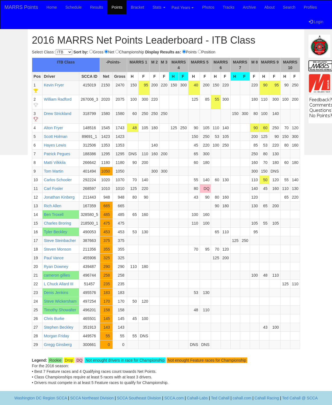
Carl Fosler (53, 188)
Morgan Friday (56, 336)
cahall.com (242, 398)
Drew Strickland (57, 113)
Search (289, 7)
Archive (249, 7)
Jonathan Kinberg (59, 197)
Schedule (73, 7)
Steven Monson (57, 249)
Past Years (183, 7)
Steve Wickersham (60, 301)
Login (316, 22)
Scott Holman (55, 136)
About (269, 7)
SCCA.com (174, 398)
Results (96, 7)
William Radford (58, 99)
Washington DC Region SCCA (40, 398)
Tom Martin (53, 171)
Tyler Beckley (55, 232)
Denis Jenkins (56, 292)
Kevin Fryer (54, 85)
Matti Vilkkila (55, 162)
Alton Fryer (53, 128)
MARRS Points (21, 7)
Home (51, 7)
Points (116, 7)
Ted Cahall (220, 398)
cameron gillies (57, 275)
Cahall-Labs (197, 398)
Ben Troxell (54, 214)
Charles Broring (57, 223)
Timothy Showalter (60, 310)
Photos (208, 7)
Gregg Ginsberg (58, 344)
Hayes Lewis (55, 145)
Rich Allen (52, 206)
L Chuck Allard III (58, 284)
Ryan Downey (56, 266)
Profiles (310, 7)
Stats (159, 7)
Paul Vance (54, 258)
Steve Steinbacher (60, 240)
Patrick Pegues (57, 154)
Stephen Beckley (58, 327)
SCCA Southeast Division (139, 398)
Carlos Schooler (58, 180)
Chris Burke (54, 318)
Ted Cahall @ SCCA (300, 398)
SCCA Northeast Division (92, 398)
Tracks (228, 7)
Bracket (137, 7)
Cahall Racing (266, 398)
